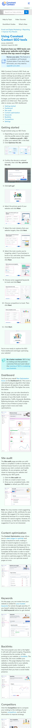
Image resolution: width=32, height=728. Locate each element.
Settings (7, 121)
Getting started (10, 106)
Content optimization (12, 113)
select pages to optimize (15, 538)
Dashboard (9, 108)
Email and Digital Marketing (11, 30)
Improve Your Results (10, 32)
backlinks (24, 656)
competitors (12, 712)
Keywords (8, 115)
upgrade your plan (13, 66)
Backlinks (8, 117)
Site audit (8, 110)
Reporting (26, 30)
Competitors (9, 119)
